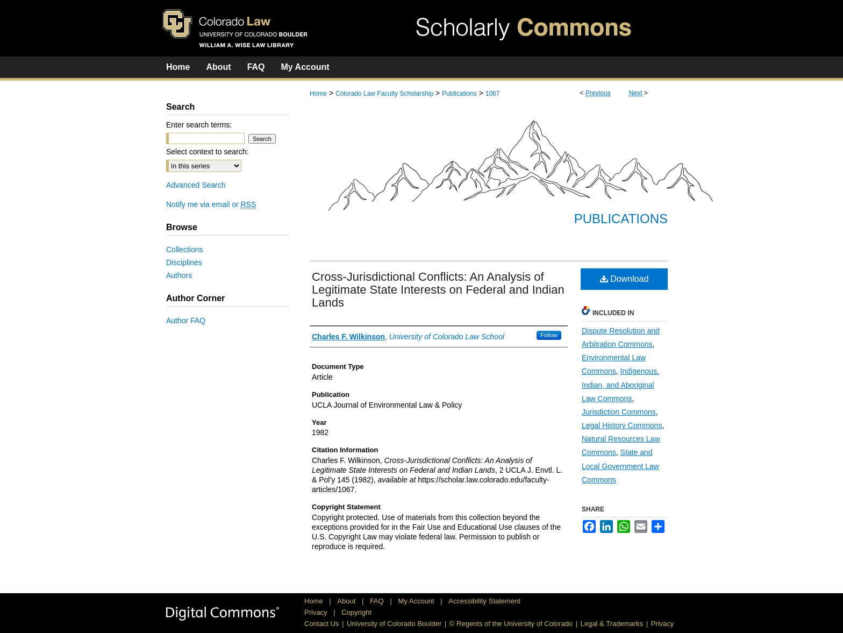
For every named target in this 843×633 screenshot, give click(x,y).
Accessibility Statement (484, 601)
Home (318, 93)
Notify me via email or (211, 204)
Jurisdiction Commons (619, 412)
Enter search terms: (199, 124)
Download (624, 278)
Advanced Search (196, 185)
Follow (549, 335)
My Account (417, 601)
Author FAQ (185, 320)
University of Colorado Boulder (394, 624)
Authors (179, 275)
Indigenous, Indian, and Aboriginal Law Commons (620, 384)
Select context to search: (207, 151)
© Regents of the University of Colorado (511, 624)
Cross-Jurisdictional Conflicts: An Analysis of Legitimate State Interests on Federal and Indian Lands (438, 289)
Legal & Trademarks (612, 624)
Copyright (356, 612)
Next (635, 93)
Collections (184, 249)
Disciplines (184, 262)
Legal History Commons (622, 425)
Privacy (316, 612)
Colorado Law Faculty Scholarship (384, 93)
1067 (492, 93)
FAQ (378, 601)
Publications (459, 93)
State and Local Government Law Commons (620, 465)
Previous (598, 93)
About (347, 601)
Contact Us (321, 624)
